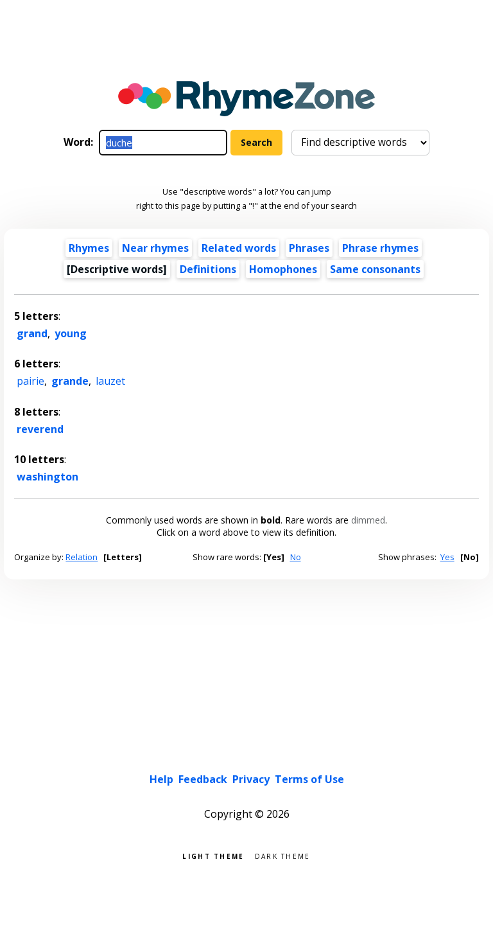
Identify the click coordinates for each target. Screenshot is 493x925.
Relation (81, 557)
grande (70, 381)
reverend (40, 429)
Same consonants (375, 269)
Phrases (309, 248)
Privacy (251, 779)
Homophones (283, 269)
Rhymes (89, 248)
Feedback (202, 779)
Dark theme (283, 855)
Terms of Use (309, 779)
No (295, 557)
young (71, 333)
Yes (447, 557)
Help (161, 779)
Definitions (208, 269)
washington (47, 477)
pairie (30, 381)
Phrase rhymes (380, 248)
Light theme (213, 855)
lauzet (110, 381)
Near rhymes (155, 248)
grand (32, 333)
